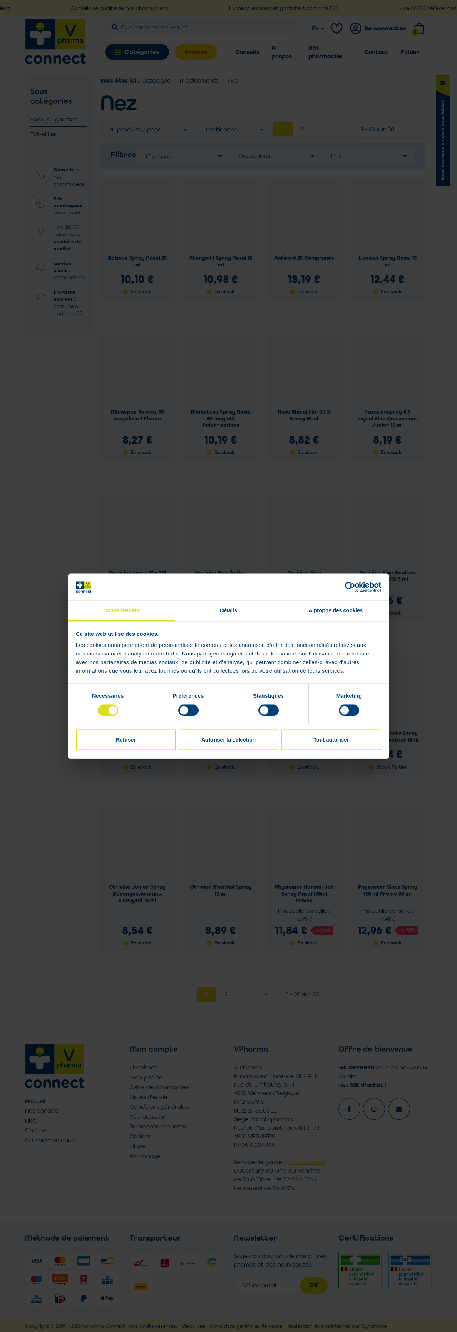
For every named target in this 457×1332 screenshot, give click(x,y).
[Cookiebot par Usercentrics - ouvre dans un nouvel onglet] (350, 587)
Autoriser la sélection (228, 740)
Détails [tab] (228, 611)
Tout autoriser (331, 740)
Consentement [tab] (121, 611)
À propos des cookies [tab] (335, 611)
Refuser (126, 740)
